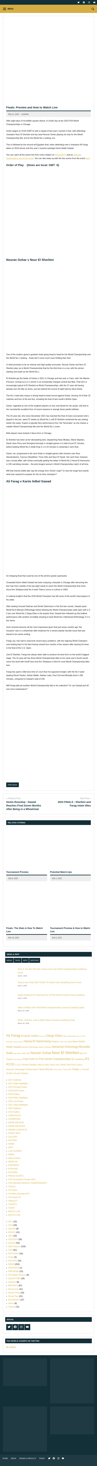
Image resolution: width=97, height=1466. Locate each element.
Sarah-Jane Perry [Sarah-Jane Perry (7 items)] (68, 1065)
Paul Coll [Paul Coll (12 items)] (28, 1059)
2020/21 (12, 1232)
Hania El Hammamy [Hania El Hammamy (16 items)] (37, 1041)
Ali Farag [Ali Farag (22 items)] (13, 1035)
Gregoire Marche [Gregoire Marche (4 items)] (18, 1042)
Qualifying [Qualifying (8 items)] (80, 1059)
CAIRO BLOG (14, 1115)
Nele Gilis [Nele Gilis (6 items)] (26, 1053)
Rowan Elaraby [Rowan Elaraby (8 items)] (29, 1064)
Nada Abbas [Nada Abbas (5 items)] (17, 1053)
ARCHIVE (34, 960)
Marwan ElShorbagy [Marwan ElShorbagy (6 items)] (29, 1047)
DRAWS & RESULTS (17, 1130)
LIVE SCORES (15, 1151)
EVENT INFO (14, 1133)
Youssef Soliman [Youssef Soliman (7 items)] (20, 1073)
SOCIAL (12, 1186)
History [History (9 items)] (55, 1041)
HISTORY (12, 1140)
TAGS (17, 960)
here (88, 158)
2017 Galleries (14, 1080)
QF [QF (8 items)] (72, 1059)
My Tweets (11, 1347)
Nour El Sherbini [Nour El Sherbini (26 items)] (65, 1053)
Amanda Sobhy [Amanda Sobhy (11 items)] (29, 1035)
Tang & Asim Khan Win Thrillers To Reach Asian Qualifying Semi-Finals (49, 982)
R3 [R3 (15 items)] (12, 1064)
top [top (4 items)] (80, 1069)
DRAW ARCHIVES (16, 1126)
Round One (13, 1289)
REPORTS (13, 1285)
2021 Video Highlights (18, 1105)
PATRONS (13, 1169)
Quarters (12, 1282)
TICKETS (12, 1204)
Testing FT (13, 1201)
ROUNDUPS (14, 1300)
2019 (10, 1225)
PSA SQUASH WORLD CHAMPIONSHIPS (27, 1183)
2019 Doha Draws (16, 1091)
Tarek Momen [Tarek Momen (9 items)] (46, 1069)
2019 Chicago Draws (17, 1087)
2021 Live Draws (15, 1101)
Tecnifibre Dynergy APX (18, 1194)
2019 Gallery (14, 1094)
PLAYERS (12, 1172)
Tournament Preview (17, 872)
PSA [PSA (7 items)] (36, 1059)
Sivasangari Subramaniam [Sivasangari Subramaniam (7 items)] (26, 1069)
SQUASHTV (60, 155)
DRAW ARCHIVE (16, 1122)
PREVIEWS (12, 785)
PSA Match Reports (17, 1275)
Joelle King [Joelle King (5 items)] (63, 1042)
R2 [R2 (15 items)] (8, 1064)
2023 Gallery (14, 1112)
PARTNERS (13, 1165)
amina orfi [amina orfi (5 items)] (42, 1036)
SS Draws (12, 1190)
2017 (10, 1222)
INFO (25, 960)
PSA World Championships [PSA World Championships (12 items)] (55, 1059)
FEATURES (13, 1253)
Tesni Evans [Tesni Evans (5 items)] (58, 1069)
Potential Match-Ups (61, 872)
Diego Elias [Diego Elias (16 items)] (54, 1035)
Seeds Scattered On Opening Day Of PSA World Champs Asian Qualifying (51, 995)
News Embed (14, 1158)
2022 (10, 1236)
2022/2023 (13, 1239)
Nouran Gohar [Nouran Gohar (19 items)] (40, 1053)
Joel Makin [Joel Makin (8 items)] (73, 1041)
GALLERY (13, 1137)
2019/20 (12, 1229)
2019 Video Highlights (18, 1098)
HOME (11, 1144)
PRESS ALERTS (15, 1176)
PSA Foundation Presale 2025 (21, 1179)
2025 (10, 1250)
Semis (11, 1303)
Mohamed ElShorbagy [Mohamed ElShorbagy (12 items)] (65, 1046)
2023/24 (12, 1243)
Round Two (13, 1296)
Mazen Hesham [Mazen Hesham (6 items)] (45, 1047)
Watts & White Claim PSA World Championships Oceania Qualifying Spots (51, 1007)
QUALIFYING (14, 1278)
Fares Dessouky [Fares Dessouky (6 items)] (69, 1036)
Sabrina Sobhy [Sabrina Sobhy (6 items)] (43, 1065)
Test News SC (14, 1197)
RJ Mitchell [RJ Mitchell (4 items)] (18, 1065)
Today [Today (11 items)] (75, 1069)
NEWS (9, 960)
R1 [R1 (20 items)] (87, 1059)
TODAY (11, 1208)
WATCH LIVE (14, 1211)
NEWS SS (13, 1162)
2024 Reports (14, 1246)
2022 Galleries (14, 1108)
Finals (11, 1257)
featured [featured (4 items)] (78, 1036)
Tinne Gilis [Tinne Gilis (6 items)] (67, 1069)
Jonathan (25, 114)
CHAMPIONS (14, 1119)
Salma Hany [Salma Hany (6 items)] (55, 1065)
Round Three (14, 1293)
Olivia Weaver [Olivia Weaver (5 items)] (18, 1059)
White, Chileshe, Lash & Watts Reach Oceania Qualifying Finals (46, 1020)
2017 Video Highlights (18, 1083)
